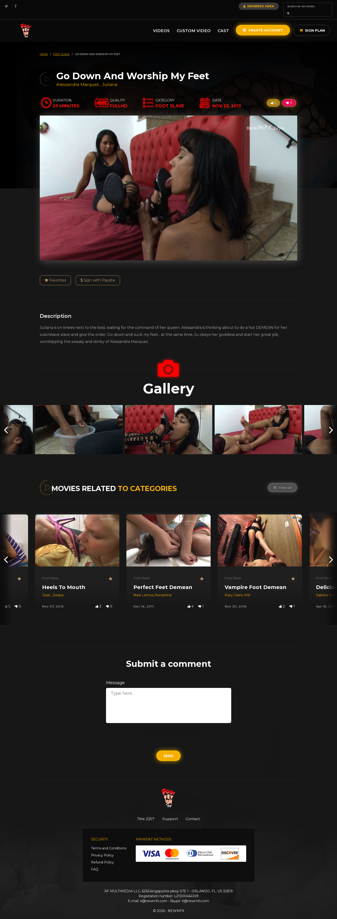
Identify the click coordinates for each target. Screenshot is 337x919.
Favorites (55, 273)
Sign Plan (312, 24)
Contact (196, 812)
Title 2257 (143, 812)
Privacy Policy (102, 849)
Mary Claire (234, 588)
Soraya (58, 588)
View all (282, 481)
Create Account (263, 23)
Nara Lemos (143, 588)
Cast (223, 24)
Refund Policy (102, 856)
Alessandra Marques (77, 78)
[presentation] (6, 423)
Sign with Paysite (98, 273)
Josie (46, 588)
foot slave (61, 47)
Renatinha (163, 588)
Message (115, 676)
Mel (247, 588)
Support (170, 812)
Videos (161, 24)
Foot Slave (50, 571)
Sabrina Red (326, 588)
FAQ (94, 863)
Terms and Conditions (108, 842)
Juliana (109, 78)
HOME (44, 47)
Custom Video (194, 24)
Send (168, 749)
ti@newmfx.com (153, 895)
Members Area (246, 6)
